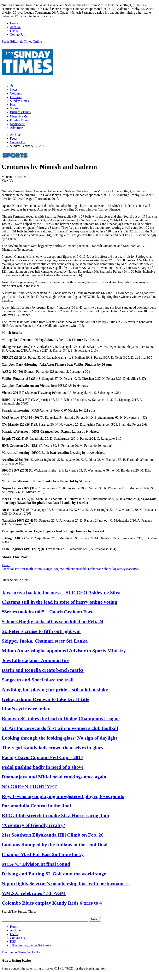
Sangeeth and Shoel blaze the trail (37, 679)
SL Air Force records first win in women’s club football (60, 728)
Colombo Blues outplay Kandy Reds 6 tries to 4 (52, 903)
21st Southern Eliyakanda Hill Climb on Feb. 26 (53, 835)
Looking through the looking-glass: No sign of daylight (59, 738)
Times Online (33, 41)
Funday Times (19, 120)
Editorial (16, 97)
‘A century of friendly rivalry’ (33, 825)
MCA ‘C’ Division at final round (36, 864)
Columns (16, 93)
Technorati (95, 569)
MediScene (17, 124)
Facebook (8, 569)
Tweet (6, 565)
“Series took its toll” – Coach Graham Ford (48, 611)
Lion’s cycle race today (26, 708)
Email (28, 569)
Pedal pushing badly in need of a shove (42, 767)
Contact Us (17, 34)
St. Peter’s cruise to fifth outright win (41, 631)
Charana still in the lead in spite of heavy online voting (59, 602)
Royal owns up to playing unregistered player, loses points (63, 796)
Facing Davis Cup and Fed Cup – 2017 (42, 757)
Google (56, 569)
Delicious (38, 569)
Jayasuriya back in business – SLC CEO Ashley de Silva (61, 592)
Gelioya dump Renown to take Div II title (45, 699)
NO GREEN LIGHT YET (29, 786)
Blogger (115, 569)
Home (14, 23)
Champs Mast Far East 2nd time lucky (43, 854)
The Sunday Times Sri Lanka (30, 945)
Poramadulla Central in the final (36, 805)
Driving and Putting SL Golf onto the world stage (54, 873)
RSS (136, 569)
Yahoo (106, 569)
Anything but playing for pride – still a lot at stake (55, 689)
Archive (15, 27)
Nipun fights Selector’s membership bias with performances (65, 883)
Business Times (20, 112)
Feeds (14, 30)
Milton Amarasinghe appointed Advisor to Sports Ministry (64, 650)
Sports (14, 108)
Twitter (19, 569)
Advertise (16, 127)
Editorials (16, 41)
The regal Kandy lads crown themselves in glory (53, 747)
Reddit (83, 569)
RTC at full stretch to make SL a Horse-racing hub (55, 815)
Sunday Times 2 (20, 101)
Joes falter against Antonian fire (35, 660)
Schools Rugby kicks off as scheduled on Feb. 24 (52, 621)
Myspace (127, 569)
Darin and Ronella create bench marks (43, 670)
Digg (48, 569)
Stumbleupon (70, 569)
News (13, 89)
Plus (13, 104)
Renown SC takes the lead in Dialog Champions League (60, 718)
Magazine (18, 116)
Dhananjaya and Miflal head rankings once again (54, 776)
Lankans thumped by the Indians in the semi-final (54, 844)
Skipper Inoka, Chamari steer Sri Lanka (45, 641)
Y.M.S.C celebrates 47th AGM (34, 893)
